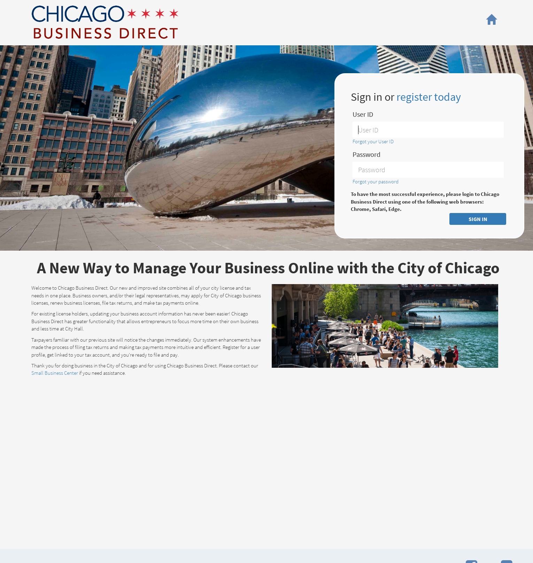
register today (428, 97)
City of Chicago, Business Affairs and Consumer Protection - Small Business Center (104, 22)
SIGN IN (478, 218)
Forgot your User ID (373, 141)
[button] (491, 20)
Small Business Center (54, 373)
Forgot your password (376, 181)
